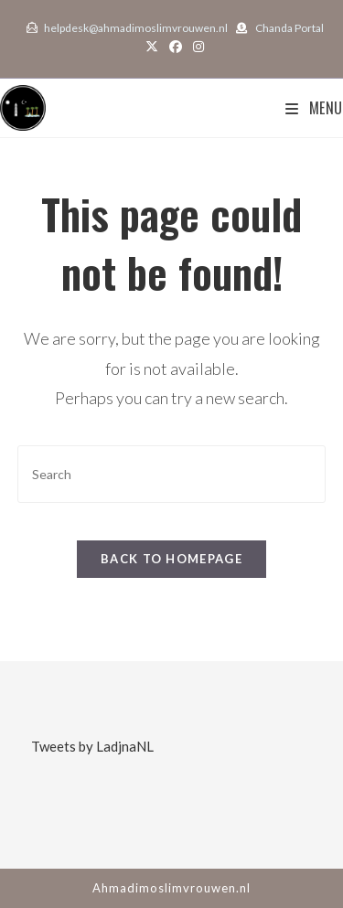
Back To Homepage (171, 558)
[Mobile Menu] (314, 108)
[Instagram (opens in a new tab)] (196, 46)
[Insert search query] (172, 474)
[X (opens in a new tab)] (152, 46)
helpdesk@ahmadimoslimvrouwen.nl (136, 28)
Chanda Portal (289, 28)
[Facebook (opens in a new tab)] (176, 46)
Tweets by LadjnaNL (92, 746)
